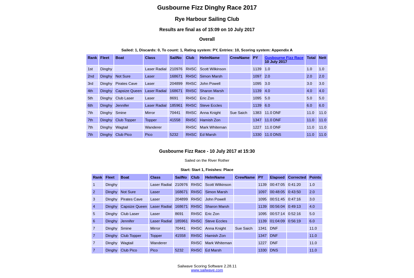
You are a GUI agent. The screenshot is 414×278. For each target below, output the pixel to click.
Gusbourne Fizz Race (284, 58)
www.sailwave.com (207, 270)
